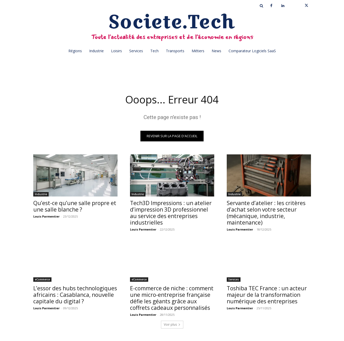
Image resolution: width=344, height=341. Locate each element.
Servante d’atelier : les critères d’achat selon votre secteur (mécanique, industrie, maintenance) (266, 212)
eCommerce (42, 279)
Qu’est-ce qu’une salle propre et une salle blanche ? (74, 206)
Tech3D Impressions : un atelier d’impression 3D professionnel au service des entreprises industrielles (171, 212)
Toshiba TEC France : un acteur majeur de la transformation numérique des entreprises (267, 295)
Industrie (41, 194)
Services (233, 279)
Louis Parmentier (46, 216)
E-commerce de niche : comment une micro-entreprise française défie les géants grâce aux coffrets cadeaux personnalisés (171, 298)
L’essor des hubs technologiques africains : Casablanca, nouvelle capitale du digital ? (75, 295)
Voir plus (172, 324)
